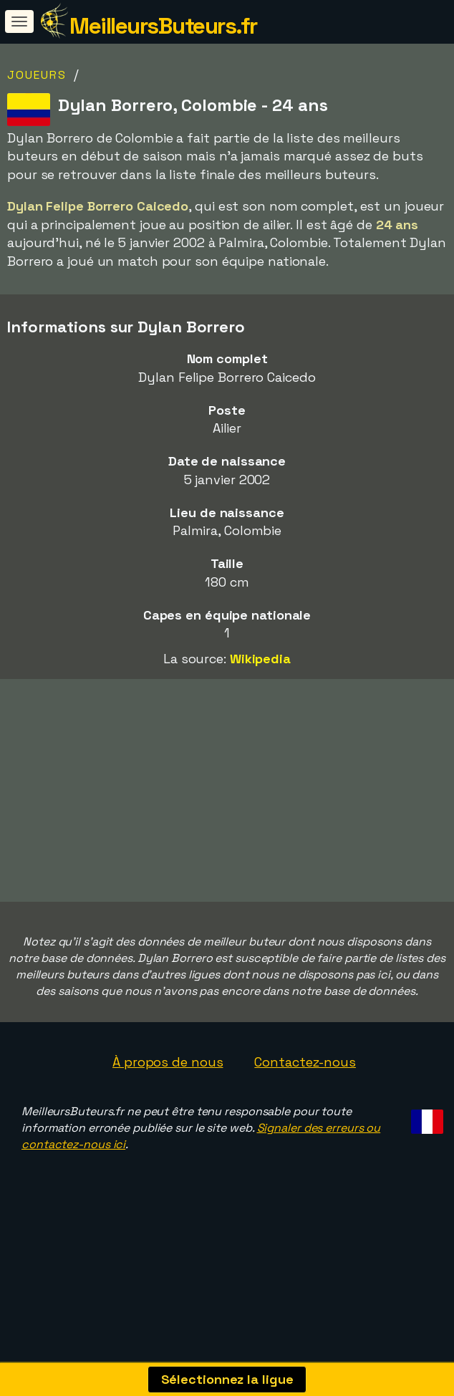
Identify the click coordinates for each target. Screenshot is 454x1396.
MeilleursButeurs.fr (163, 25)
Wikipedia (260, 658)
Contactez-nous (305, 1100)
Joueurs (37, 74)
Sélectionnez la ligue (227, 1379)
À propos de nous (167, 1100)
